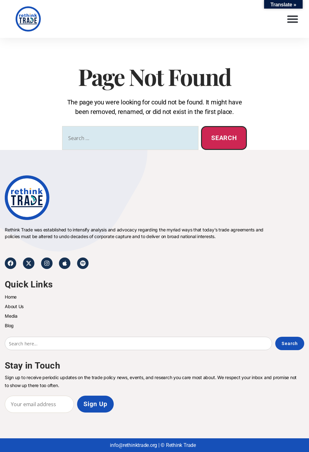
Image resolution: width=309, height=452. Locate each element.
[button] (293, 19)
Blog (9, 325)
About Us (14, 306)
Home (11, 297)
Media (11, 316)
